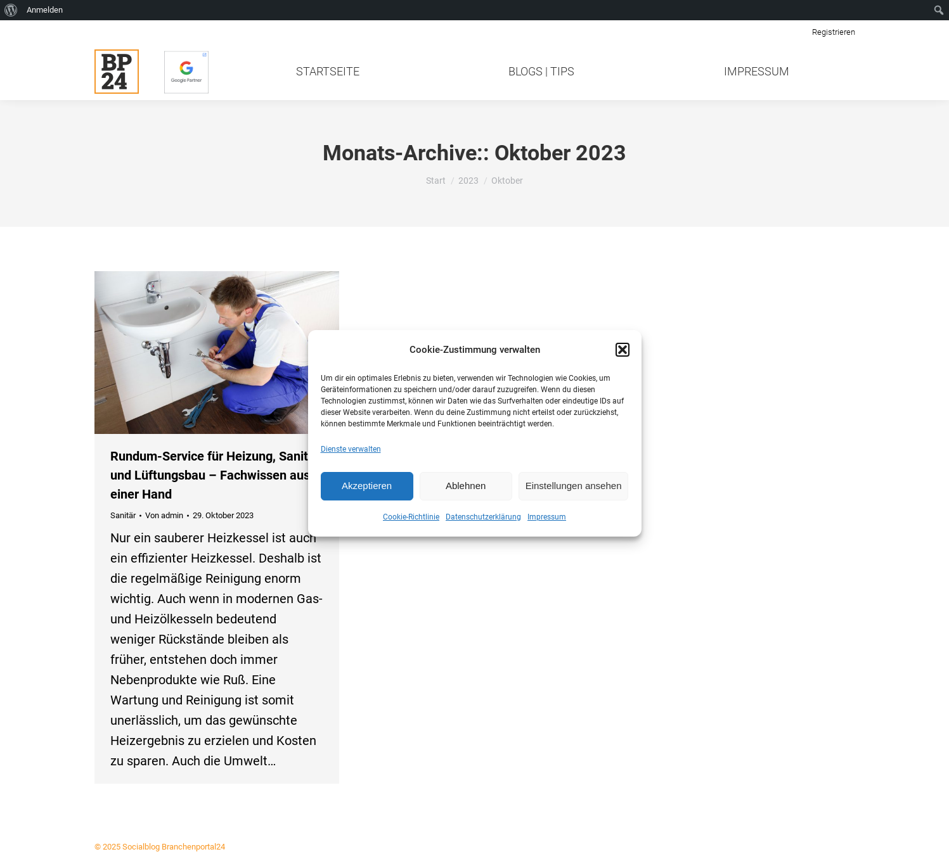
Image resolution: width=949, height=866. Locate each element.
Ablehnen (466, 485)
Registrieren (833, 32)
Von (164, 515)
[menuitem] (11, 10)
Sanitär (123, 515)
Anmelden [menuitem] (45, 10)
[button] (622, 349)
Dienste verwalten (351, 449)
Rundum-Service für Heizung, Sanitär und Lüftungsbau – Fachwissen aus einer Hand (215, 475)
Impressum (546, 517)
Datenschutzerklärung (483, 517)
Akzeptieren (367, 485)
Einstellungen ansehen (574, 485)
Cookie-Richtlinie (411, 517)
